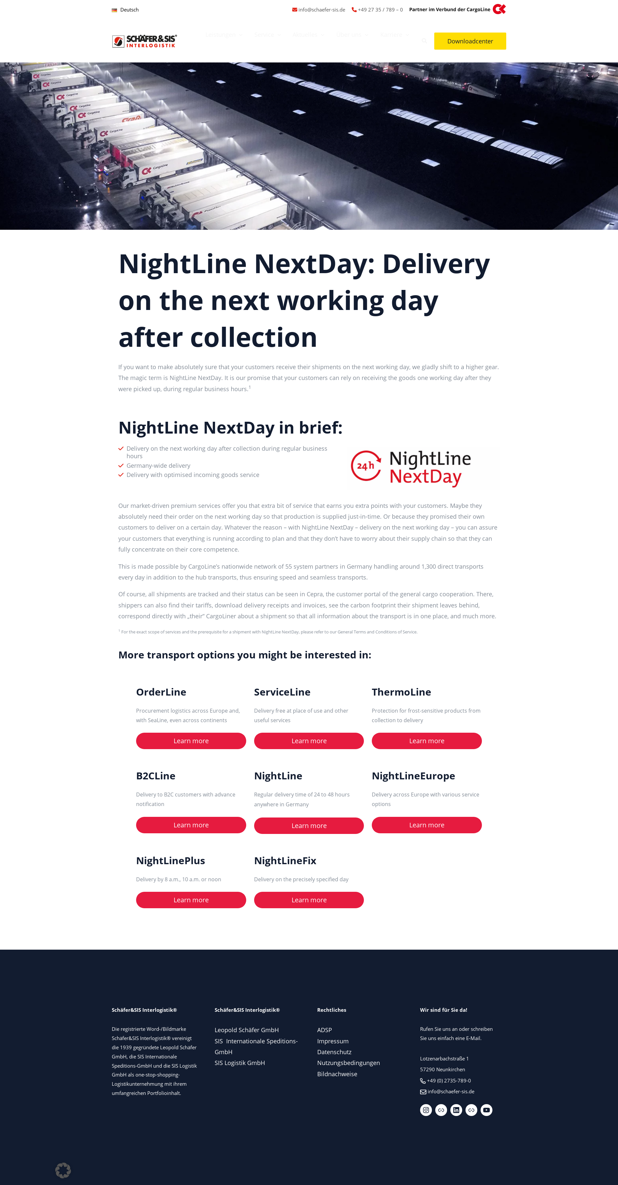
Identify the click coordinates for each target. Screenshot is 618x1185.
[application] (239, 34)
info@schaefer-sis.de (321, 9)
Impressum (333, 1041)
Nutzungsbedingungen (348, 1063)
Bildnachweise (337, 1074)
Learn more (191, 740)
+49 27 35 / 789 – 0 (380, 9)
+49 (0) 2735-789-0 (449, 1080)
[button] (425, 41)
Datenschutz (334, 1052)
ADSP (324, 1030)
